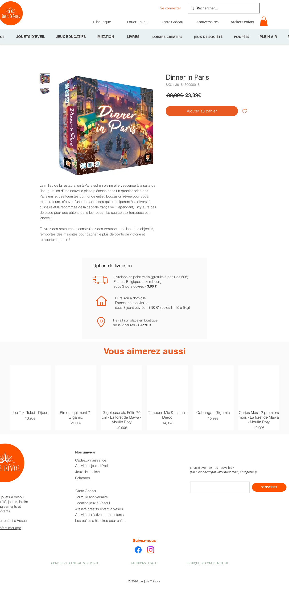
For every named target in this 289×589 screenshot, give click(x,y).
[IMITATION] (106, 36)
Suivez (139, 540)
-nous (150, 540)
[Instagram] (150, 550)
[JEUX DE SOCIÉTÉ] (208, 36)
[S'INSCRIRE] (269, 487)
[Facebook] (138, 550)
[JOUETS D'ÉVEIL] (31, 36)
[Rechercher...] (223, 8)
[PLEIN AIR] (268, 36)
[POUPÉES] (242, 36)
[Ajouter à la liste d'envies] (245, 111)
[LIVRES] (133, 36)
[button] (264, 21)
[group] (144, 398)
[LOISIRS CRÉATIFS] (167, 36)
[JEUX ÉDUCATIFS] (71, 36)
